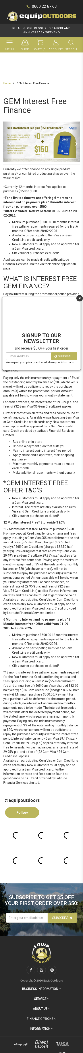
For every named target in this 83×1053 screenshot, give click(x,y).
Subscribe (64, 356)
